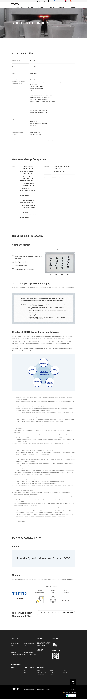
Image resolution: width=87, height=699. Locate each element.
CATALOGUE (56, 650)
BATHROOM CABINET (15, 650)
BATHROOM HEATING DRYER (17, 654)
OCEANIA (52, 674)
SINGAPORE (52, 677)
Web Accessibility (40, 689)
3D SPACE (40, 7)
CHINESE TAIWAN (40, 674)
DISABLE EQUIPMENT (28, 652)
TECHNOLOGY (62, 7)
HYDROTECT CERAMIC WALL (30, 654)
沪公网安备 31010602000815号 (70, 692)
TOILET (12, 645)
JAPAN (51, 670)
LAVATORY (26, 645)
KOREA (51, 672)
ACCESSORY (13, 652)
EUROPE (25, 672)
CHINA (38, 670)
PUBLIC (25, 650)
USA (25, 670)
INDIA (38, 677)
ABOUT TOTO (18, 7)
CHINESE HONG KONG (41, 672)
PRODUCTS (51, 7)
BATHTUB (13, 647)
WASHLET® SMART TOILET (29, 641)
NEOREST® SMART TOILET (16, 641)
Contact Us (48, 689)
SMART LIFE (30, 7)
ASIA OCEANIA (40, 667)
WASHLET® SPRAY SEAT (29, 643)
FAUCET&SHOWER (28, 647)
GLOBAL (13, 667)
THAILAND (65, 670)
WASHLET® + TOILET (15, 643)
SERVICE (73, 7)
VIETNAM (65, 672)
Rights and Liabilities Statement (29, 689)
